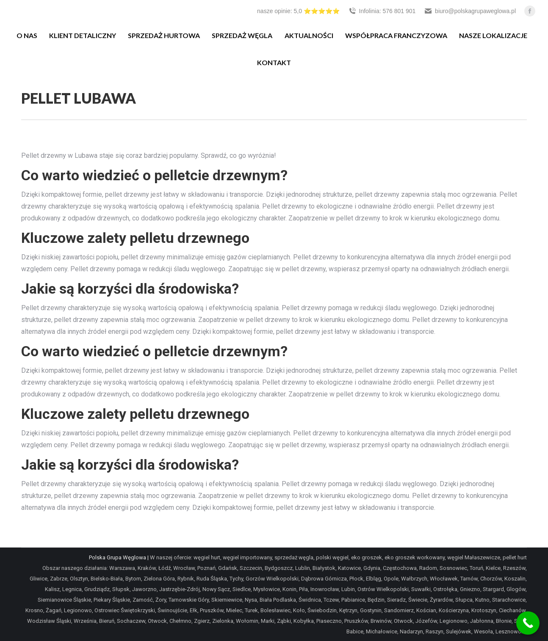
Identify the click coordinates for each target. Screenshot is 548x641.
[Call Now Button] (528, 623)
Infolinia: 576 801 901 (382, 11)
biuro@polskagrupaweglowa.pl (470, 11)
